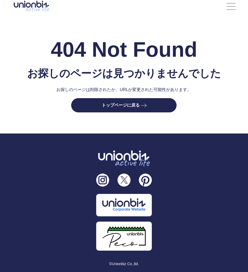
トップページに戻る (124, 105)
